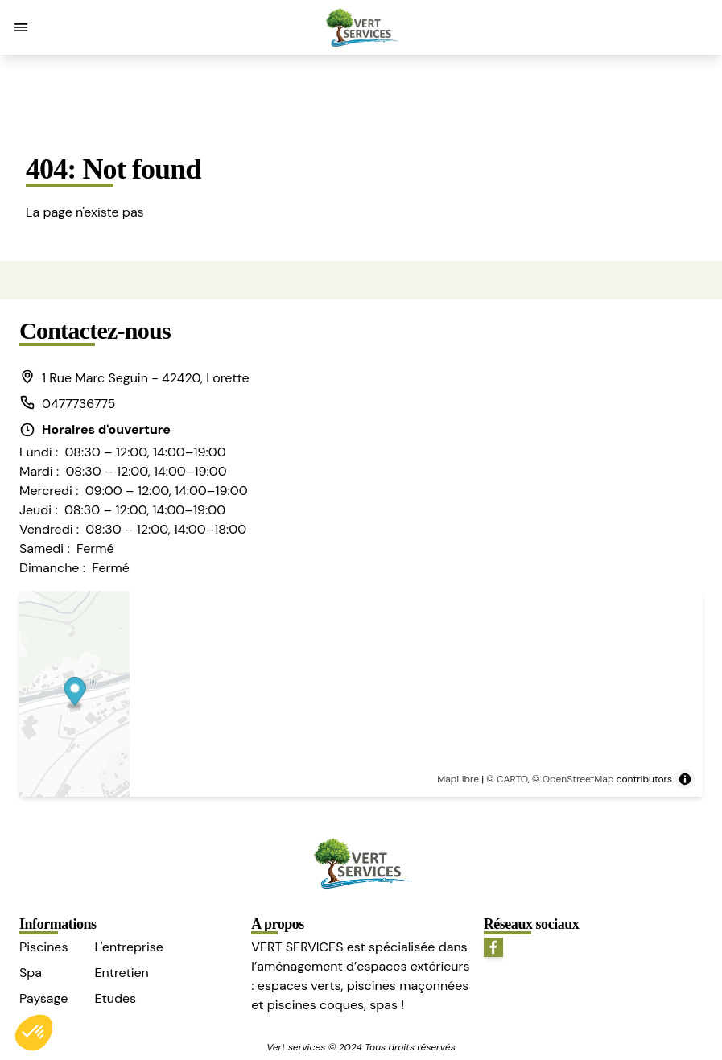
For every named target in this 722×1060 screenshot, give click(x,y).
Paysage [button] (43, 998)
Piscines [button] (43, 946)
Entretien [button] (121, 972)
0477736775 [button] (67, 403)
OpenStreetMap (578, 779)
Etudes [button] (115, 998)
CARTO (512, 779)
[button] (21, 27)
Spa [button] (30, 972)
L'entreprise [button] (128, 946)
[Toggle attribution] (685, 779)
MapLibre (458, 779)
